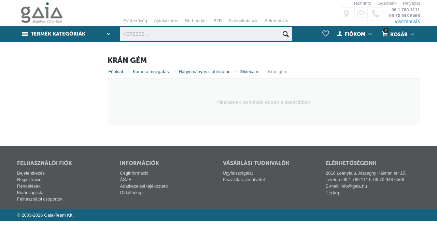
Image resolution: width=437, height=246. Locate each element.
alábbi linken (295, 36)
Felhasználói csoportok (39, 199)
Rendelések (29, 186)
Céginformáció (134, 173)
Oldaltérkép (131, 192)
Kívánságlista (30, 192)
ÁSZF (125, 179)
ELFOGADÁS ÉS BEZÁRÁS (283, 96)
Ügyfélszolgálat (238, 173)
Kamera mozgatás (151, 71)
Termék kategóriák (58, 34)
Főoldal (115, 71)
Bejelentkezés (31, 173)
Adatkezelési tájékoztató (144, 186)
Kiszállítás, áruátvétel (244, 179)
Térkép (333, 192)
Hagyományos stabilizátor (204, 71)
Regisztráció (29, 179)
